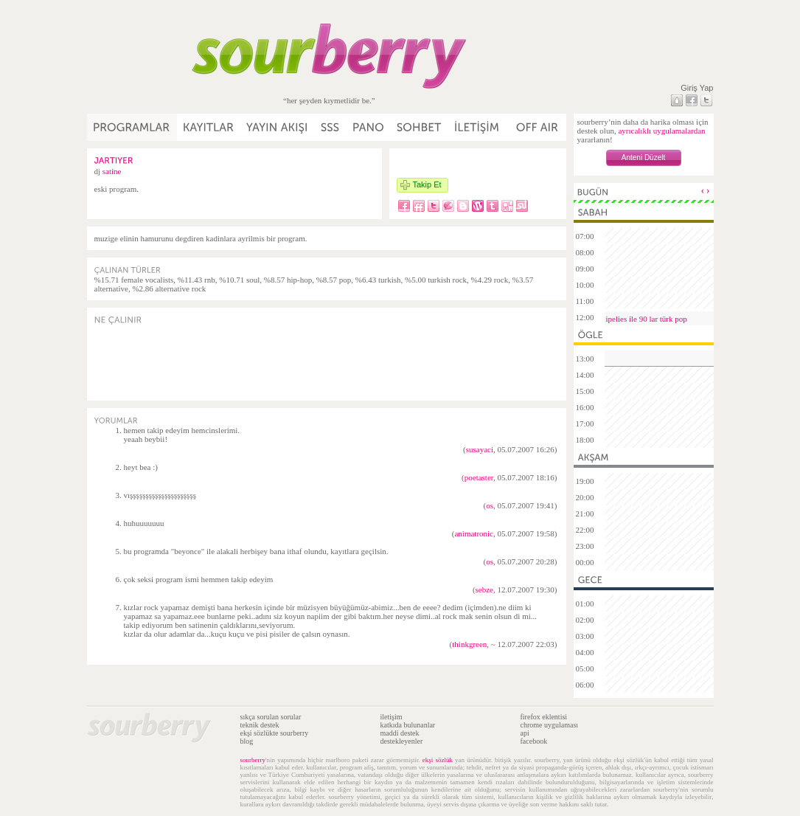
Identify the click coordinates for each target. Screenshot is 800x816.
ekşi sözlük (437, 760)
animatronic (473, 533)
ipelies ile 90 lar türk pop (646, 318)
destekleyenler (401, 741)
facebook (534, 741)
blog (247, 741)
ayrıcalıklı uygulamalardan (661, 130)
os (489, 505)
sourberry (253, 760)
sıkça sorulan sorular (271, 717)
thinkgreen (469, 644)
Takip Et (427, 184)
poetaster (479, 477)
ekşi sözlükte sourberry (274, 733)
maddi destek (400, 733)
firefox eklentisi (544, 717)
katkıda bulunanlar (408, 725)
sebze (484, 589)
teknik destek (259, 725)
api (525, 733)
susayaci (479, 449)
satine (112, 171)
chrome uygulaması (550, 725)
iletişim (391, 717)
